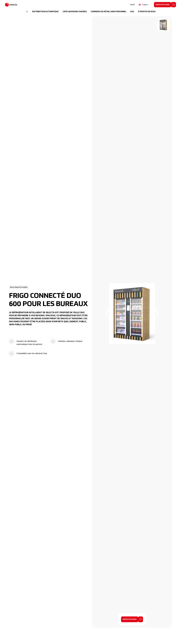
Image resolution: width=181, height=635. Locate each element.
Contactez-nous (130, 619)
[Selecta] (11, 5)
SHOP (132, 5)
